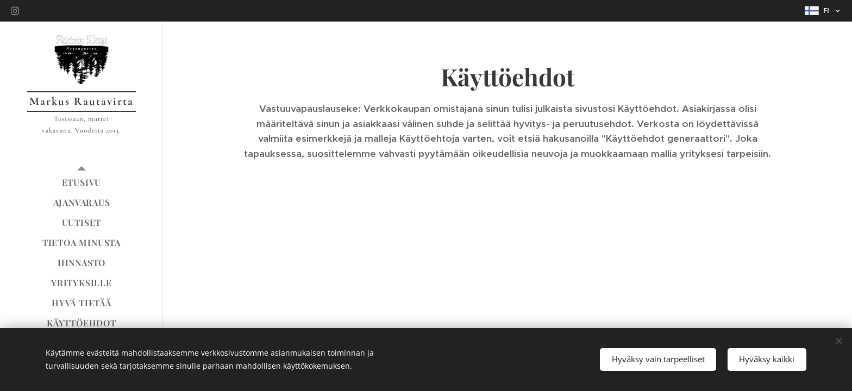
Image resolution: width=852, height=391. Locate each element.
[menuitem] (81, 182)
